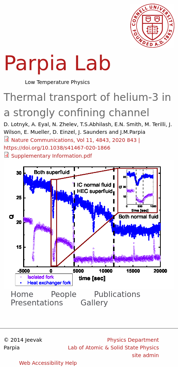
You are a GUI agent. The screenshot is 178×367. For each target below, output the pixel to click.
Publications (117, 294)
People (64, 294)
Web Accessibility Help (48, 363)
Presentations (37, 302)
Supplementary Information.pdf (51, 156)
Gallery (94, 302)
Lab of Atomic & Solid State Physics (113, 348)
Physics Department (133, 340)
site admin (145, 355)
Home (22, 294)
